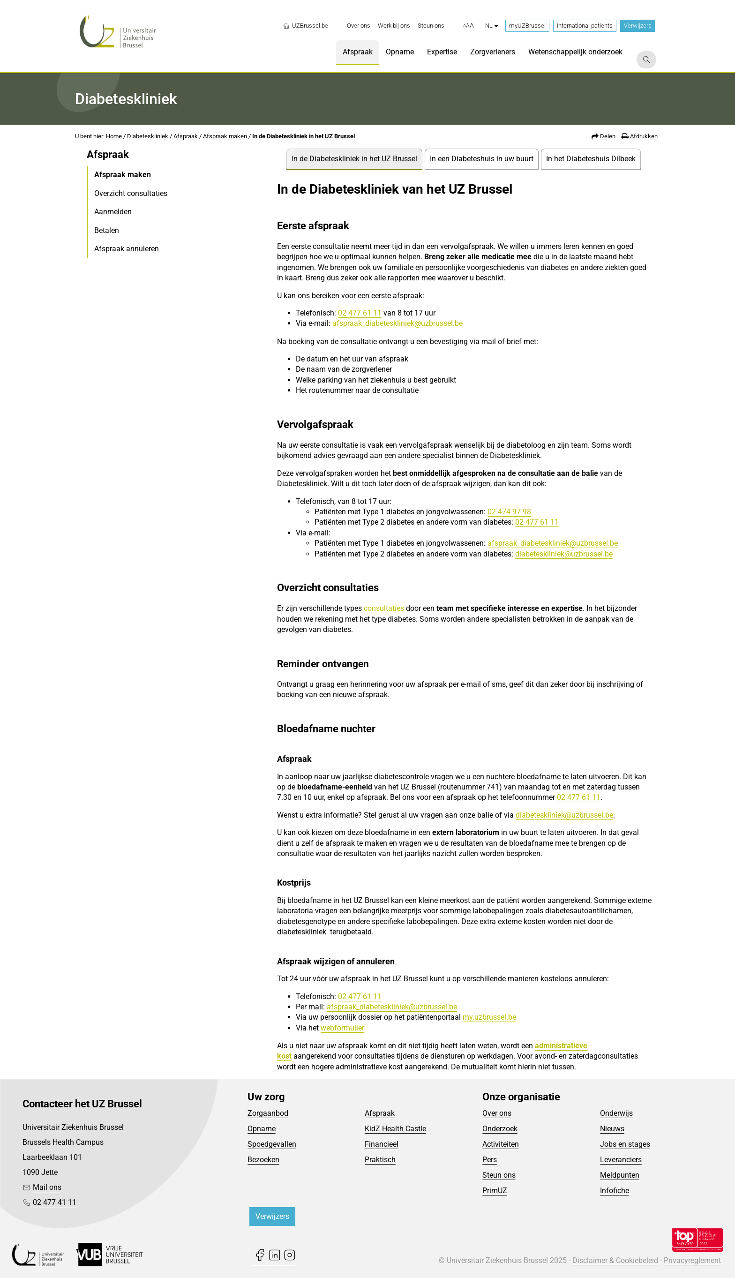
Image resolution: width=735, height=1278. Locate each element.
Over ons (496, 1113)
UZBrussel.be (305, 26)
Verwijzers (638, 25)
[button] (468, 25)
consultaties (384, 608)
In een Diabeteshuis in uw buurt (481, 158)
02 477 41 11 (54, 1202)
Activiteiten (500, 1144)
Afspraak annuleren (126, 248)
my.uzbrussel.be (489, 1017)
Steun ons (499, 1175)
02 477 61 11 (360, 312)
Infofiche (614, 1190)
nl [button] (491, 25)
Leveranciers (621, 1159)
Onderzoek (500, 1128)
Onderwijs (616, 1113)
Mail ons (47, 1187)
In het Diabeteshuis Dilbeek (591, 158)
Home (114, 136)
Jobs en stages (625, 1144)
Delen (607, 136)
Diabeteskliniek (147, 136)
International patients (585, 25)
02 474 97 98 (509, 511)
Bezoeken (263, 1159)
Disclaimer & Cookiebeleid (615, 1260)
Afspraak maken (225, 136)
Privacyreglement (692, 1260)
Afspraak (185, 136)
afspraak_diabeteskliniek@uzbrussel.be (397, 323)
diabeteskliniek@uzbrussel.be (564, 553)
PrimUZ (494, 1190)
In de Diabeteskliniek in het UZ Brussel (303, 136)
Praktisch (380, 1159)
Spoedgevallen (272, 1144)
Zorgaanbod (268, 1113)
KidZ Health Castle (395, 1128)
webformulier (342, 1027)
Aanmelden (113, 211)
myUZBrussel (527, 25)
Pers (489, 1159)
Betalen (106, 230)
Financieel (381, 1144)
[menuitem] (358, 26)
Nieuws (612, 1128)
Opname (262, 1128)
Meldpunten (619, 1175)
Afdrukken (644, 136)
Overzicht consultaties (130, 193)
